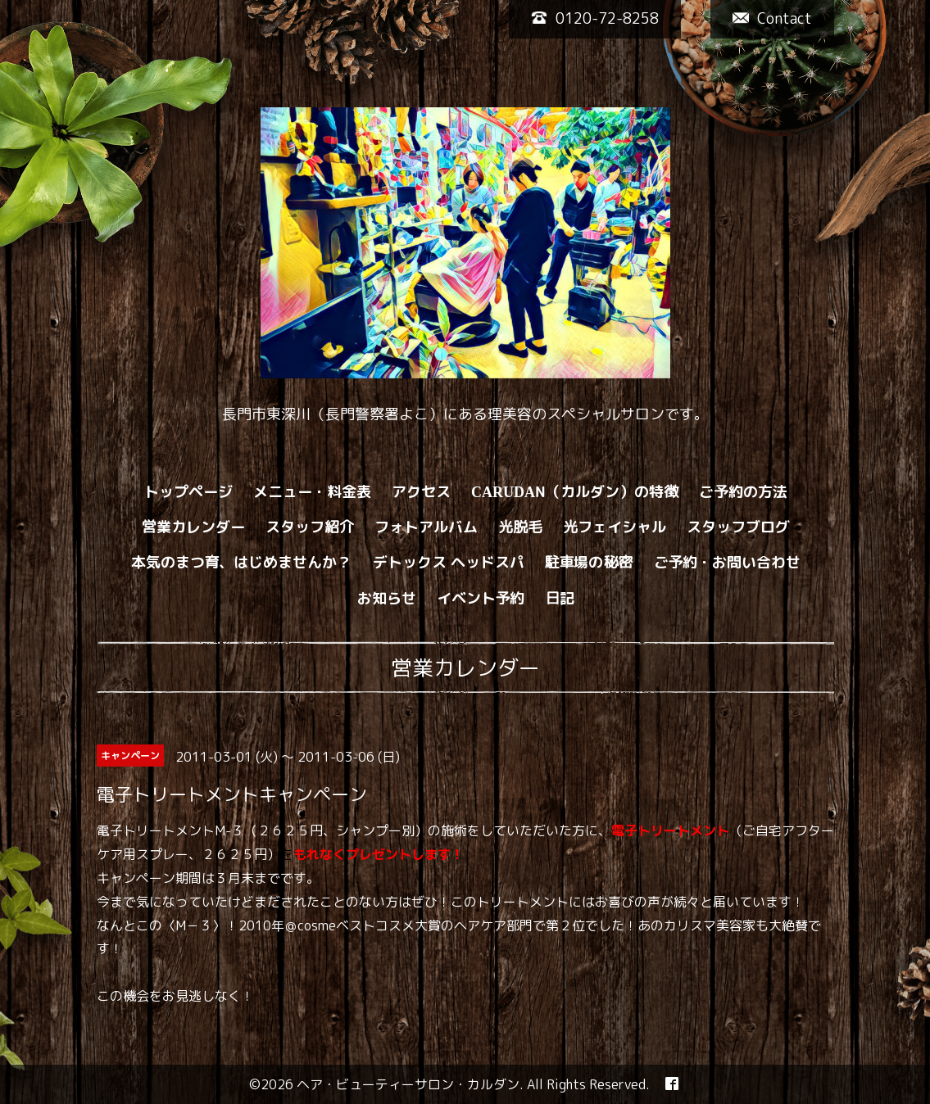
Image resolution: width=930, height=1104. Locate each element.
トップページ (188, 492)
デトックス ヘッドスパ (448, 562)
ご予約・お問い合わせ (727, 562)
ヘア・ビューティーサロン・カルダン (408, 1084)
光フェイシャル (614, 527)
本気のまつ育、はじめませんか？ (241, 562)
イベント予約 (481, 598)
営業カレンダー (193, 527)
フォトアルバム (426, 527)
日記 (560, 598)
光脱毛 (520, 527)
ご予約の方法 (743, 492)
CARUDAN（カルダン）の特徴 (574, 492)
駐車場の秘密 (589, 562)
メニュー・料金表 (312, 492)
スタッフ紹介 (309, 527)
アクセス (421, 492)
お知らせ (386, 598)
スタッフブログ (738, 527)
